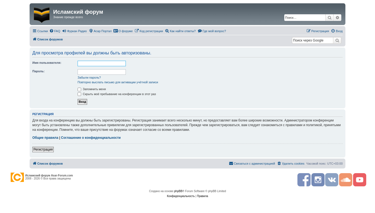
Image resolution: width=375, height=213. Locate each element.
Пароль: (38, 71)
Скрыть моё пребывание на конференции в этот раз (117, 94)
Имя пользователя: (46, 62)
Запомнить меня (92, 89)
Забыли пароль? (89, 77)
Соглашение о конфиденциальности (91, 138)
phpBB (178, 191)
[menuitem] (54, 31)
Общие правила (45, 138)
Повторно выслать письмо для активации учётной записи (118, 82)
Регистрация (43, 149)
